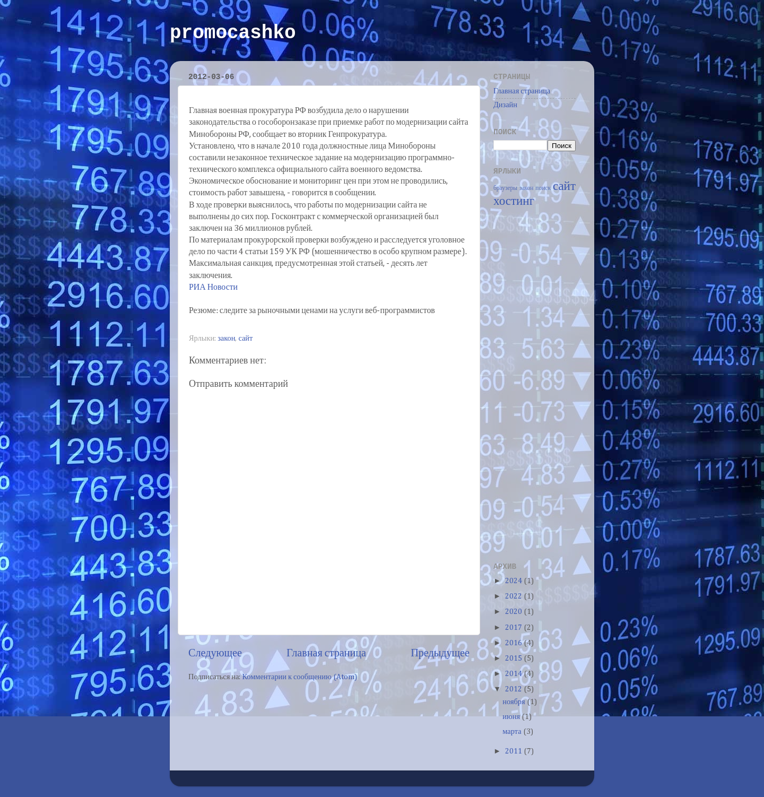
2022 (514, 596)
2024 (514, 581)
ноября (514, 702)
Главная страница (326, 653)
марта (512, 731)
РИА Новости (213, 287)
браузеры (505, 188)
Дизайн (505, 105)
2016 (514, 643)
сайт (245, 338)
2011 (514, 751)
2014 (514, 674)
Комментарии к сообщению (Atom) (299, 677)
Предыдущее (440, 653)
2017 (514, 627)
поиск (543, 188)
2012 (514, 689)
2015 (514, 658)
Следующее (215, 653)
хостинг (513, 201)
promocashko (233, 33)
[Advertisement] (535, 383)
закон (226, 338)
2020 (514, 612)
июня (512, 717)
